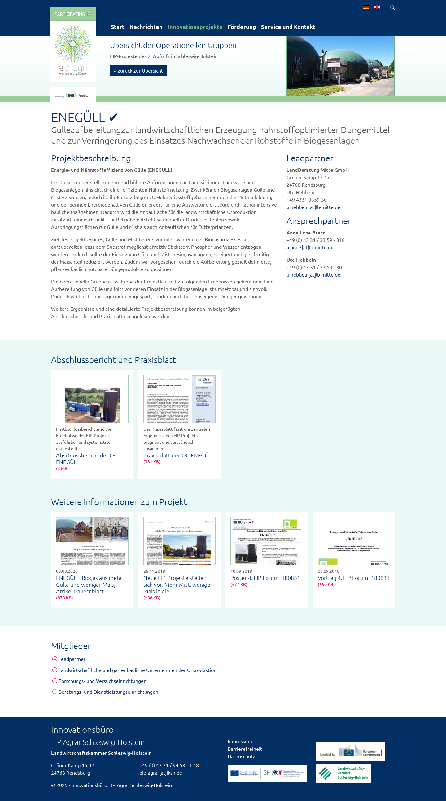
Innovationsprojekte (195, 26)
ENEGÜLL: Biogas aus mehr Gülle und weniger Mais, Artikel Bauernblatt (89, 584)
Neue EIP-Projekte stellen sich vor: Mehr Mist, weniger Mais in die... (177, 584)
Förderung (242, 26)
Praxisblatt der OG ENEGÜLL (178, 455)
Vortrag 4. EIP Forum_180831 (354, 577)
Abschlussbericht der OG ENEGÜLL (87, 458)
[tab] (223, 658)
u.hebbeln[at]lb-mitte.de (313, 207)
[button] (223, 658)
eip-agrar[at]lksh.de (160, 772)
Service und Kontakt (288, 26)
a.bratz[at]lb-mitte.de (310, 247)
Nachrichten (146, 26)
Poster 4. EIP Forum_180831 (265, 577)
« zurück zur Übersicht (138, 70)
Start (118, 26)
